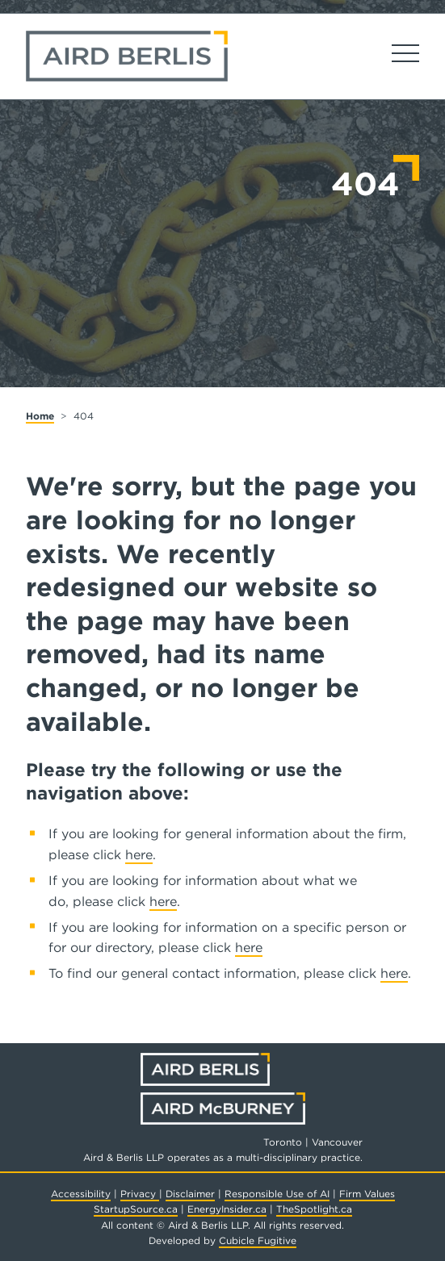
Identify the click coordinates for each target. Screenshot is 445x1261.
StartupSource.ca (136, 1209)
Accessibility (81, 1194)
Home (40, 416)
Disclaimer (190, 1194)
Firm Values (367, 1194)
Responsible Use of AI (277, 1194)
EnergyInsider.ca (227, 1209)
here (139, 854)
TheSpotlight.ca (314, 1209)
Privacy (139, 1194)
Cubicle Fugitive (257, 1240)
